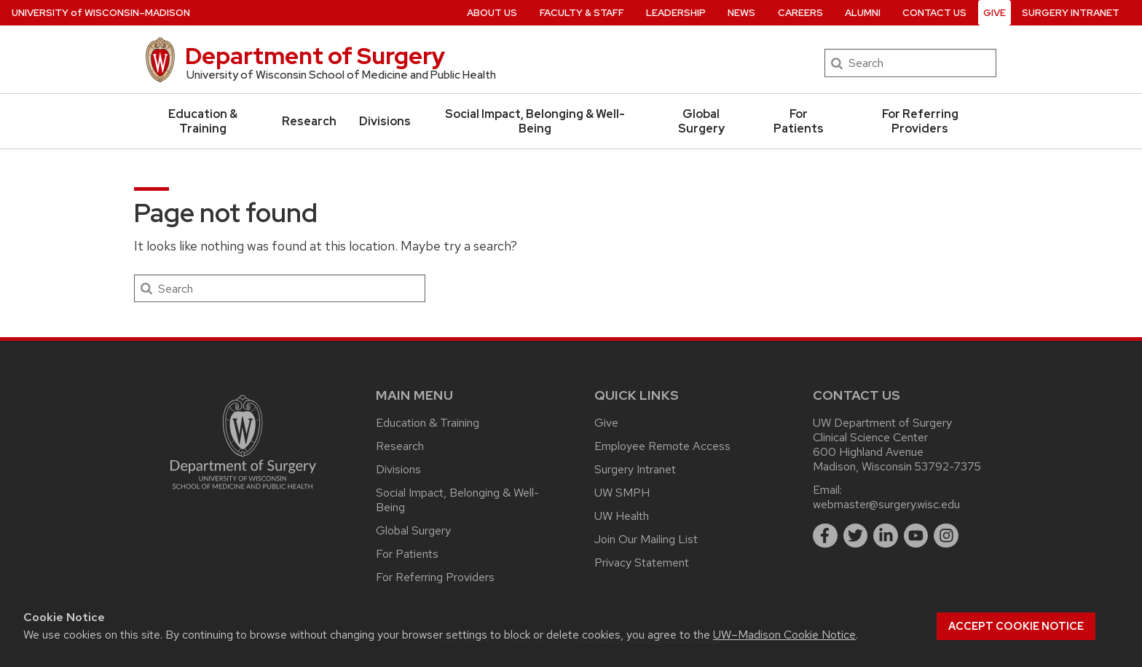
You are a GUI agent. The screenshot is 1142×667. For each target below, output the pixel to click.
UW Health (621, 516)
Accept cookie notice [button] (1016, 626)
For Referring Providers (920, 121)
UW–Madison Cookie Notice (784, 634)
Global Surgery (701, 121)
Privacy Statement (641, 562)
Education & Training (202, 121)
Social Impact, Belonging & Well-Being (535, 121)
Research (309, 121)
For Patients (798, 121)
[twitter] (855, 536)
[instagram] (946, 536)
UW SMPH (622, 492)
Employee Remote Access (662, 446)
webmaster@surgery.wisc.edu (886, 504)
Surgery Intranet (635, 469)
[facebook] (825, 536)
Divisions (385, 121)
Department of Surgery (315, 55)
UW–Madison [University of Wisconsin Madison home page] (101, 13)
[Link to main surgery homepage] (243, 492)
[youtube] (916, 536)
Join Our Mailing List (646, 539)
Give (606, 422)
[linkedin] (885, 536)
